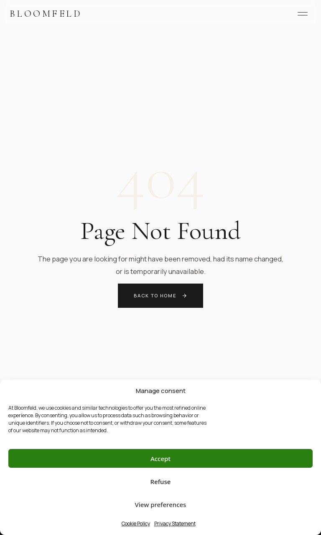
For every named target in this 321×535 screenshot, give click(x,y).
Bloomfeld (46, 13)
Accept (160, 458)
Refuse (160, 481)
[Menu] (302, 14)
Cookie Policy (136, 523)
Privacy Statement (175, 523)
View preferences (160, 504)
